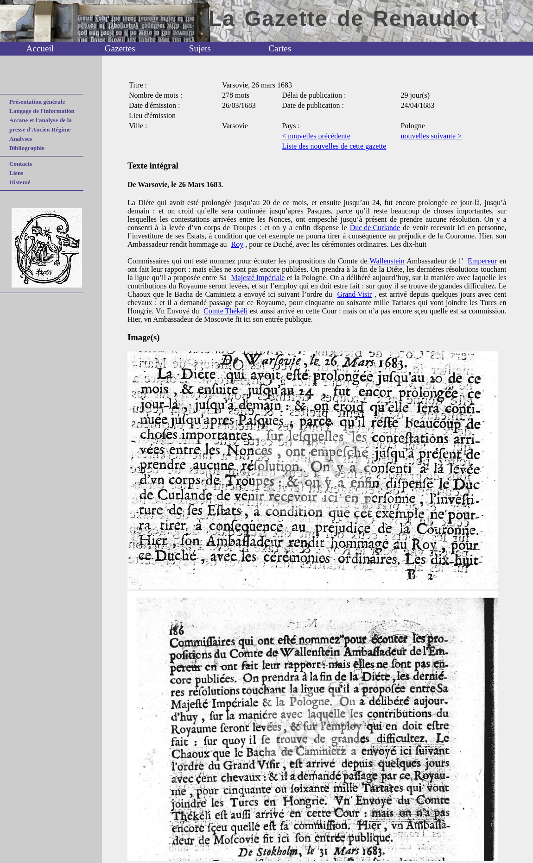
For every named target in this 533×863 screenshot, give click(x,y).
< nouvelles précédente (316, 136)
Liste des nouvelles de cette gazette (334, 146)
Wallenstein (387, 261)
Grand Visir (354, 294)
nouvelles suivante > (431, 136)
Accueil (40, 48)
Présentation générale (37, 101)
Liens (16, 172)
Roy (237, 244)
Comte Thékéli (225, 311)
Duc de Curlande (375, 227)
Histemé (19, 182)
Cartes (279, 48)
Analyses (20, 138)
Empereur (482, 261)
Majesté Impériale (258, 277)
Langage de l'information (42, 110)
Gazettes (120, 48)
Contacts (20, 163)
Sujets (200, 48)
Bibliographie (26, 147)
